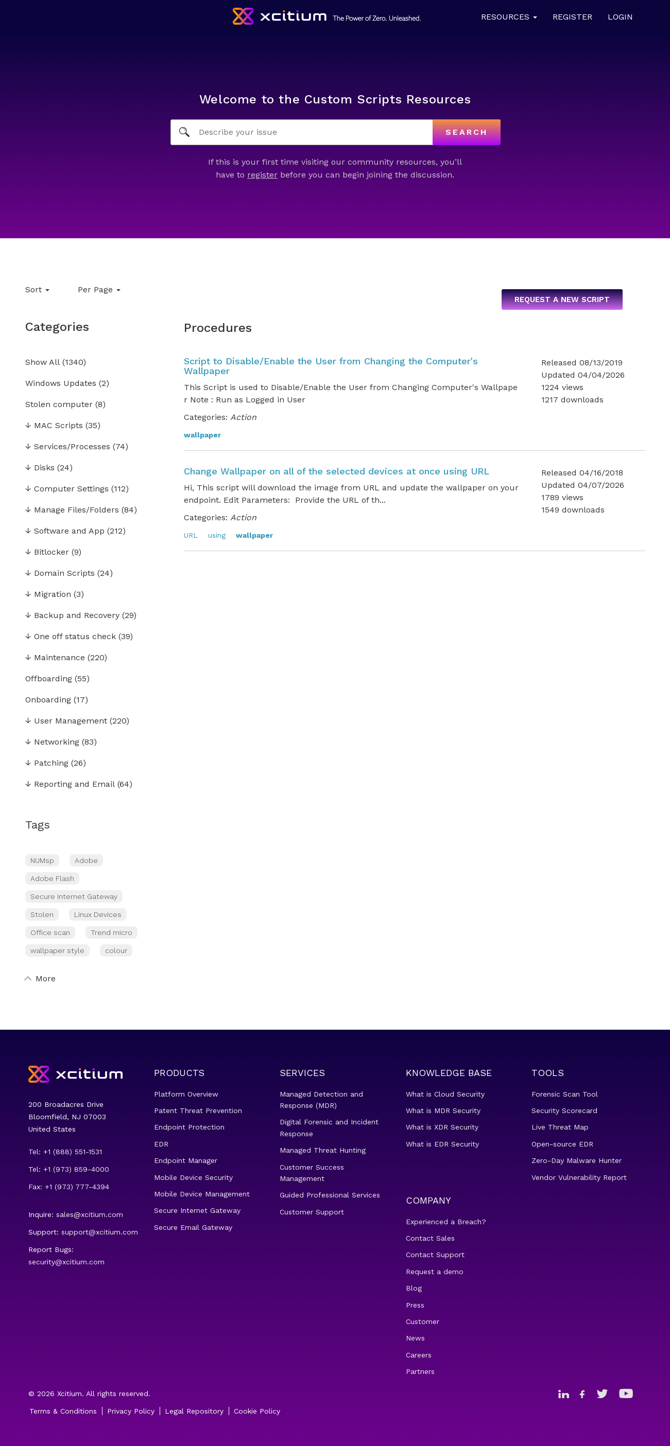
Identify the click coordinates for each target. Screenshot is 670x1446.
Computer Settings (67, 489)
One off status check (70, 636)
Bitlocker (47, 552)
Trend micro (111, 932)
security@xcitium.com (66, 1262)
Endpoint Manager (185, 1160)
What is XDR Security (442, 1127)
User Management (66, 721)
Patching (46, 763)
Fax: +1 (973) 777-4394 (68, 1187)
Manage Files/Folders (72, 510)
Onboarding (48, 700)
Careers (419, 1355)
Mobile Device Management (202, 1194)
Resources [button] (509, 17)
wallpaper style (57, 950)
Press (415, 1305)
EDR (161, 1144)
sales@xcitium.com (89, 1214)
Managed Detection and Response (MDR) (321, 1099)
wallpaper (202, 435)
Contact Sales (430, 1238)
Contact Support (435, 1254)
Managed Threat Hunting (323, 1150)
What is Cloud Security (445, 1094)
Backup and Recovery (72, 615)
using (217, 535)
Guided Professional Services (330, 1195)
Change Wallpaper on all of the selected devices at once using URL (336, 471)
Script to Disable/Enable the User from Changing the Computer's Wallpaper (331, 366)
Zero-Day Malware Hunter (576, 1160)
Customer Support (312, 1212)
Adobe (86, 860)
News (415, 1338)
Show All (42, 362)
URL (191, 535)
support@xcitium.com (99, 1232)
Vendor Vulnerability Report (579, 1177)
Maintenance (55, 658)
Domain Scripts (60, 573)
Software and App (65, 531)
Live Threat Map (560, 1127)
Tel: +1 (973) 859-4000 (68, 1169)
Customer (422, 1321)
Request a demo (434, 1271)
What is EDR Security (442, 1144)
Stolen (42, 914)
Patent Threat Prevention (198, 1110)
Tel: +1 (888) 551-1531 (65, 1152)
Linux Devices (98, 914)
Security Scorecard (564, 1110)
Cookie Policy (257, 1411)
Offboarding (48, 679)
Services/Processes (67, 447)
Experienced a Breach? (446, 1222)
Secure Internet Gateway (73, 896)
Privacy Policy (130, 1411)
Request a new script (562, 299)
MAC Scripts (54, 425)
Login (620, 17)
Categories (57, 327)
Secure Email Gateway (193, 1227)
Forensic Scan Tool (564, 1094)
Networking (52, 742)
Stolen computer (59, 404)
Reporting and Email (70, 784)
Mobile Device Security (193, 1177)
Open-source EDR (562, 1144)
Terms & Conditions (63, 1411)
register (262, 175)
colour (116, 950)
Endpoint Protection (189, 1127)
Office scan (50, 932)
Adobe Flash (52, 878)
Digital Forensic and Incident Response (329, 1127)
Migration (48, 594)
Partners (420, 1371)
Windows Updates (60, 383)
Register (572, 17)
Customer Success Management (312, 1173)
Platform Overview (186, 1094)
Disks (40, 468)
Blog (414, 1288)
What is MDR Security (443, 1110)
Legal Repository (194, 1411)
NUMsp (42, 860)
